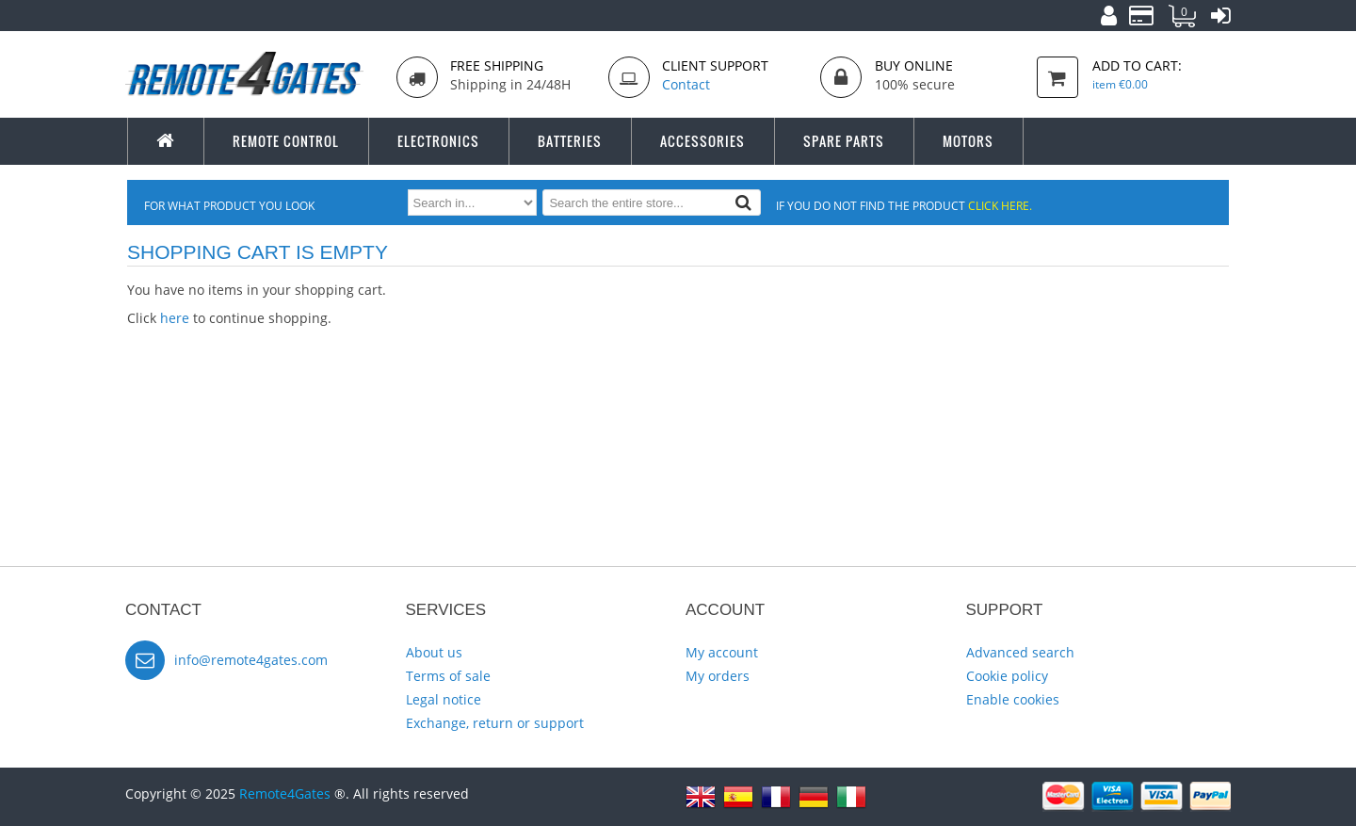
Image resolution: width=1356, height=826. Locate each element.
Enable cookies (1012, 699)
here (174, 318)
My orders (718, 676)
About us (434, 652)
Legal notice (443, 699)
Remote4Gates (285, 793)
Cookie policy (1007, 676)
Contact (686, 84)
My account (722, 652)
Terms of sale (448, 676)
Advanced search (1020, 652)
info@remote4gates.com (251, 660)
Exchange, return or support (495, 723)
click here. (1000, 205)
